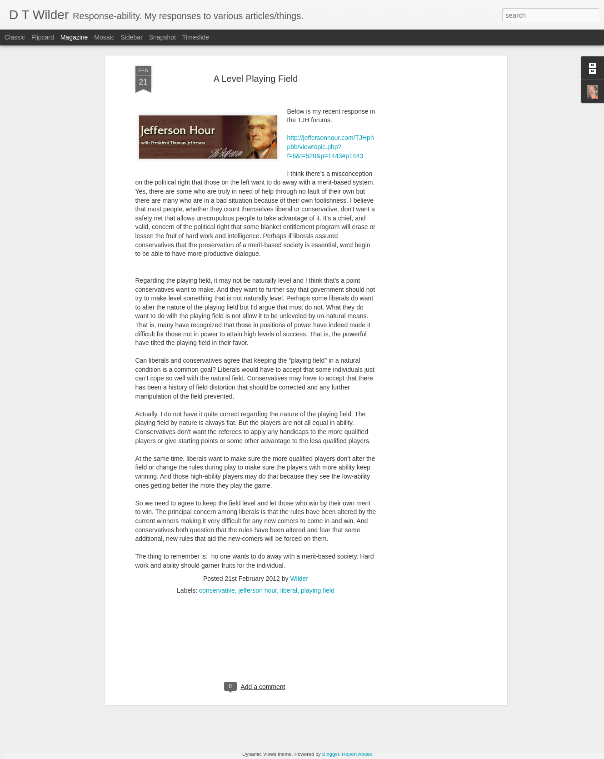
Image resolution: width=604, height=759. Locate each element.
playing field (317, 517)
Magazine (74, 37)
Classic (15, 37)
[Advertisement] (255, 576)
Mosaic (104, 37)
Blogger (330, 754)
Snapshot (162, 37)
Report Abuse (357, 754)
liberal (288, 517)
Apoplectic (125, 685)
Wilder (299, 505)
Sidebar (132, 37)
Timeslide (195, 37)
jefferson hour (257, 517)
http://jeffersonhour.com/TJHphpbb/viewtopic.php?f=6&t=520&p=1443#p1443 (330, 73)
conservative (217, 517)
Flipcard (42, 37)
